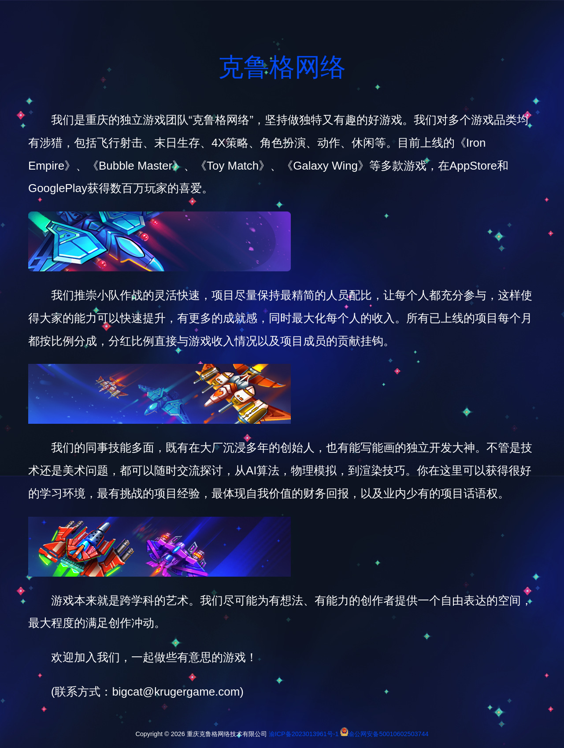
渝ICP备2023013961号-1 (304, 733)
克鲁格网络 (282, 67)
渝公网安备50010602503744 (388, 733)
